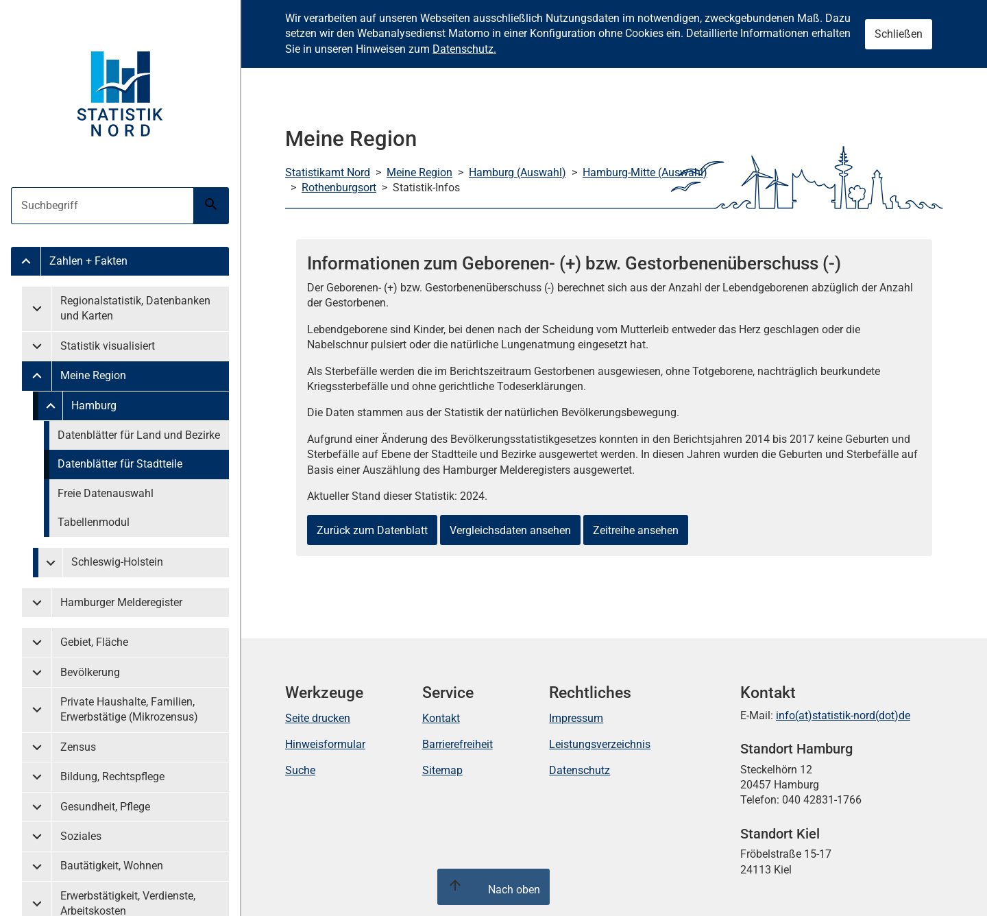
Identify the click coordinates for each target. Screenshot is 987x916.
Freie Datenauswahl (106, 493)
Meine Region (93, 375)
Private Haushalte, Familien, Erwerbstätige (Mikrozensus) (129, 709)
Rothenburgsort (339, 187)
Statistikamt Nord (327, 172)
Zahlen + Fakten (88, 260)
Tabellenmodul (94, 522)
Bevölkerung (90, 672)
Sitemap (442, 770)
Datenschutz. (464, 49)
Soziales (80, 836)
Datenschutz (579, 770)
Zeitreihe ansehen (636, 530)
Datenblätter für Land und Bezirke (139, 435)
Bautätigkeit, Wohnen (111, 865)
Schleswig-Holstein (117, 561)
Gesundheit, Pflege (105, 806)
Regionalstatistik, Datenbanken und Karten (135, 308)
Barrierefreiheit (457, 744)
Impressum (576, 718)
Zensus (78, 747)
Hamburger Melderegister (121, 602)
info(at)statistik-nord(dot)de (843, 715)
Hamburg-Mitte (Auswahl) (645, 172)
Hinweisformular (325, 744)
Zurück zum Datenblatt (372, 530)
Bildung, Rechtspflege (112, 776)
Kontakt (441, 718)
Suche (300, 770)
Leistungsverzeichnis (599, 744)
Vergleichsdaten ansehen (510, 530)
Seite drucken (317, 718)
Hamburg (94, 405)
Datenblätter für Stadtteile (120, 463)
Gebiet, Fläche (94, 642)
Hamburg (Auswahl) (517, 172)
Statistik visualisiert (107, 345)
